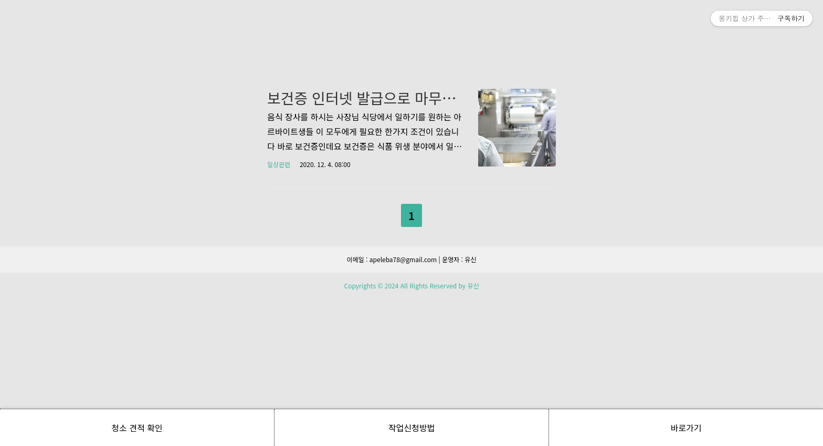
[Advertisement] (411, 99)
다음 (438, 360)
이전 (384, 360)
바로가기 (686, 427)
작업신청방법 (411, 427)
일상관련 (278, 311)
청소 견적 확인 (136, 427)
